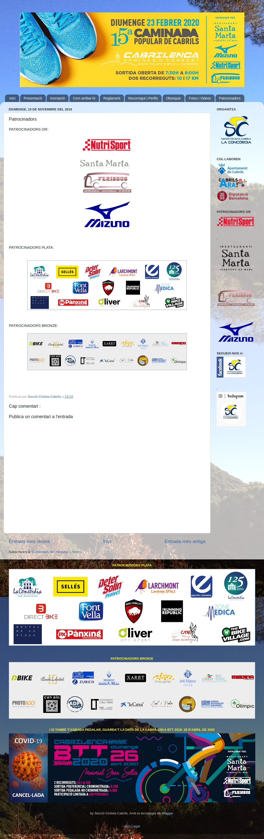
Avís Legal (132, 826)
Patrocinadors (229, 98)
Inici (12, 98)
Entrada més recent (29, 541)
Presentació (33, 98)
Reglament (111, 98)
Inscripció (57, 98)
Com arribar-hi (84, 98)
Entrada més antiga (185, 541)
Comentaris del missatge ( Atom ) (57, 552)
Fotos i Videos (200, 98)
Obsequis (173, 98)
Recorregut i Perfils (143, 98)
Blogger (167, 813)
